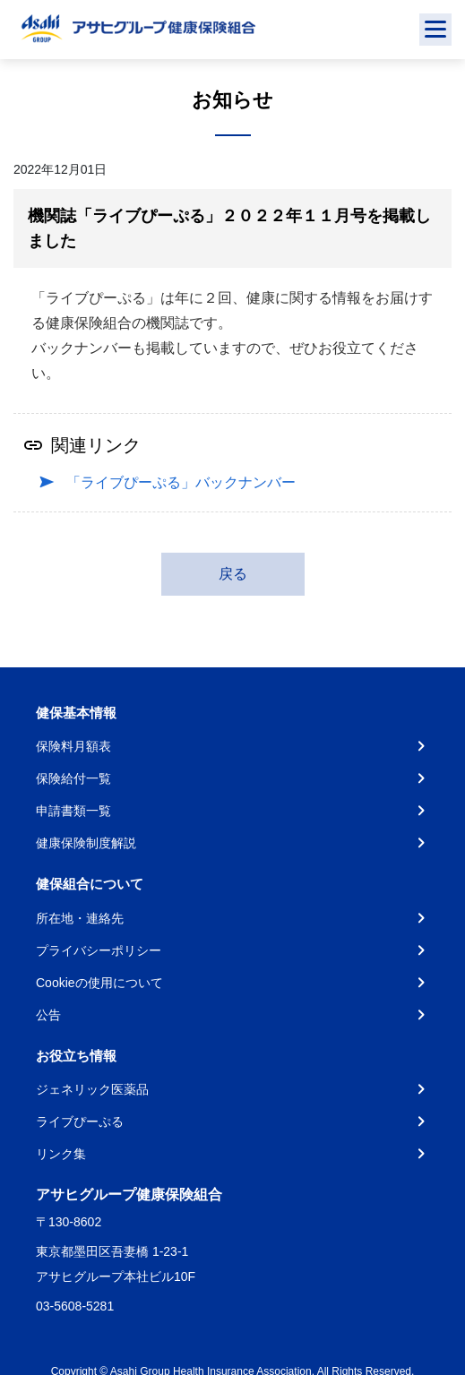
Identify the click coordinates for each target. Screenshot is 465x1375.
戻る (233, 573)
